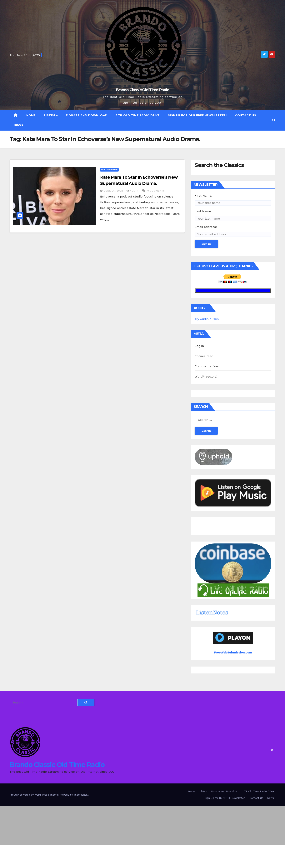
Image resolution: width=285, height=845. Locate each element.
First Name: (203, 195)
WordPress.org (206, 376)
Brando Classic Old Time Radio (142, 90)
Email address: (206, 227)
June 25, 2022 (114, 190)
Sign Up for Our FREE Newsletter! (197, 115)
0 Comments (156, 190)
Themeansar (81, 794)
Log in (199, 346)
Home (31, 115)
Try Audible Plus (207, 319)
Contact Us (245, 115)
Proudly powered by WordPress (29, 794)
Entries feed (204, 356)
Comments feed (207, 366)
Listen (50, 115)
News (18, 125)
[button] (273, 120)
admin (133, 190)
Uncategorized (109, 170)
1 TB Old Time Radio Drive (138, 115)
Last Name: (203, 211)
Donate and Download (87, 115)
